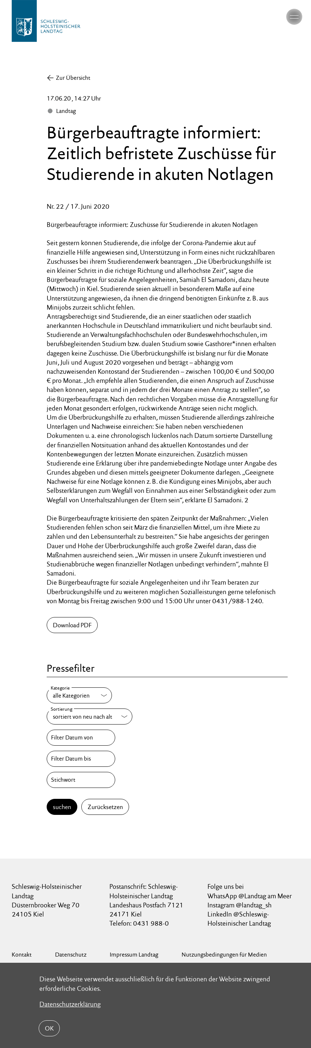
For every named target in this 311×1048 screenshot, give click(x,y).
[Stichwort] (81, 780)
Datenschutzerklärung (70, 1004)
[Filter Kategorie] (79, 695)
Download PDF (72, 625)
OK (49, 1028)
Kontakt (22, 954)
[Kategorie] (79, 695)
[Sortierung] (89, 717)
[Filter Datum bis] (81, 759)
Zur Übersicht (73, 77)
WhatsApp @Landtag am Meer (249, 896)
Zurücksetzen (105, 806)
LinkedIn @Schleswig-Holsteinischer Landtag (239, 918)
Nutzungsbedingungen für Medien (224, 954)
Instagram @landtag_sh (240, 905)
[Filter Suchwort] (81, 780)
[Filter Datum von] (81, 738)
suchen (62, 806)
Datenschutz (70, 954)
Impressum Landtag (134, 954)
